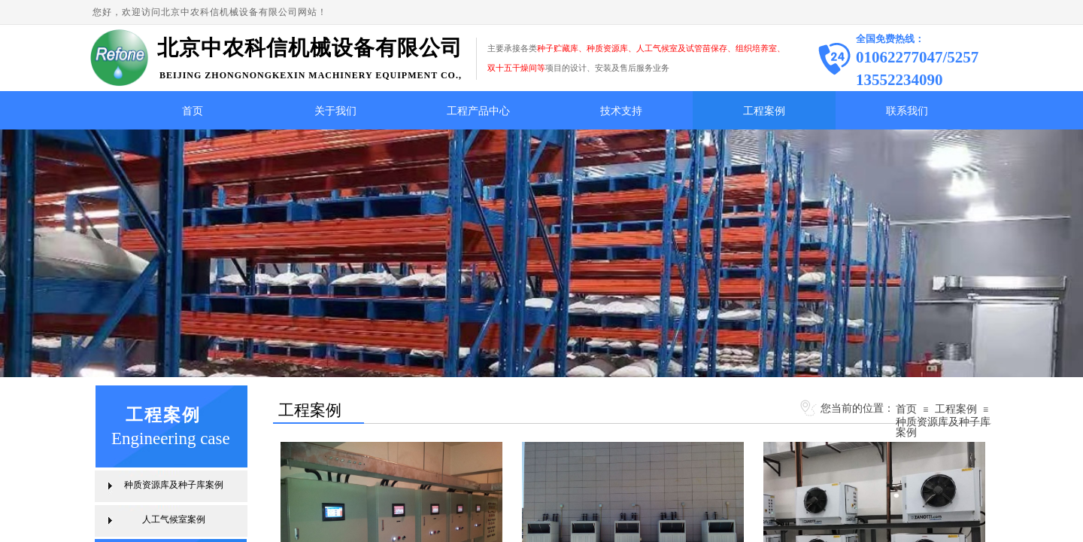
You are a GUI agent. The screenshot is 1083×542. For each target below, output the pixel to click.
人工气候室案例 (173, 519)
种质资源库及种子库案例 (943, 427)
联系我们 (907, 111)
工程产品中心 (478, 111)
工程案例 (764, 111)
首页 (192, 111)
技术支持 (621, 111)
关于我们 (335, 111)
